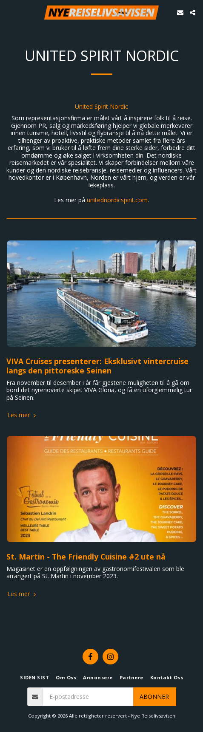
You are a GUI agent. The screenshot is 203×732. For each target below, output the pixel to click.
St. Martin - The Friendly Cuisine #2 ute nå (86, 556)
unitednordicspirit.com (117, 200)
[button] (9, 12)
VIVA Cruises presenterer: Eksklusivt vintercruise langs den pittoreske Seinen (97, 366)
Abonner (154, 696)
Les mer (22, 415)
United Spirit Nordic (101, 106)
